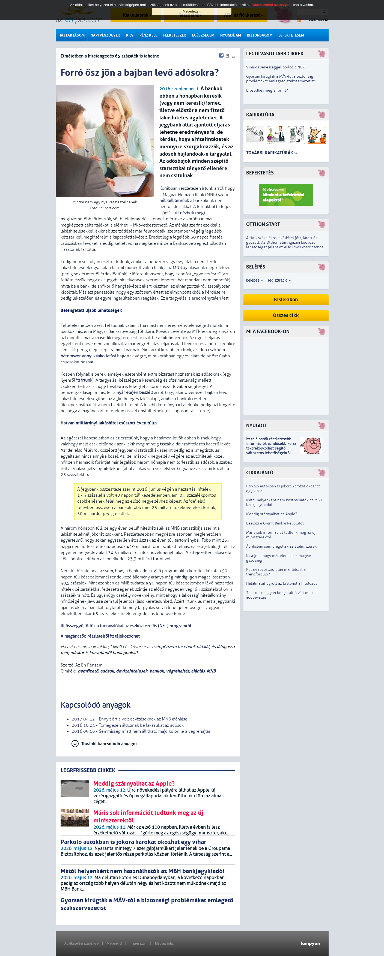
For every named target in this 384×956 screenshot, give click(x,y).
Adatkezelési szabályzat (81, 943)
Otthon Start (263, 224)
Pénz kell (148, 35)
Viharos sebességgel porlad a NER (275, 67)
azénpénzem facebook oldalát (180, 646)
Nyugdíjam (230, 35)
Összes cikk (286, 315)
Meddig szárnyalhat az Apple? (271, 514)
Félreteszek (174, 35)
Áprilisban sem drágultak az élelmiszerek (281, 546)
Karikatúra (260, 115)
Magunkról (114, 943)
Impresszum (138, 943)
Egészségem (203, 35)
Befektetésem (291, 35)
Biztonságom (259, 35)
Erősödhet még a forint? (267, 90)
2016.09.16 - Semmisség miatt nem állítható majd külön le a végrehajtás (141, 731)
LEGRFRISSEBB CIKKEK (88, 770)
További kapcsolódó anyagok (109, 743)
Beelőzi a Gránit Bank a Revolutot (275, 523)
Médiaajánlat (164, 943)
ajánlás (198, 671)
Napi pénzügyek (105, 35)
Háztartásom (71, 35)
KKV (129, 35)
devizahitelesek (132, 671)
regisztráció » (279, 280)
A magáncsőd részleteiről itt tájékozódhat (100, 636)
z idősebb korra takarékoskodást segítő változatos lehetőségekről (271, 448)
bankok (157, 671)
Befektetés (260, 173)
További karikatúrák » (271, 152)
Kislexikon (286, 300)
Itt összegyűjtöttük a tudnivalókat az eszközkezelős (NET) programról (126, 625)
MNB (211, 671)
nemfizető (88, 671)
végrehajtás (177, 671)
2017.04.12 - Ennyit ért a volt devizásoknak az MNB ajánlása (129, 719)
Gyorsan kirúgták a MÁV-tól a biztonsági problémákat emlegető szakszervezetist (280, 78)
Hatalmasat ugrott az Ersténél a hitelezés (281, 583)
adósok (107, 671)
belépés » (254, 280)
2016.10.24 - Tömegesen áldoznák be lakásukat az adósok (128, 725)
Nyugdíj (256, 426)
